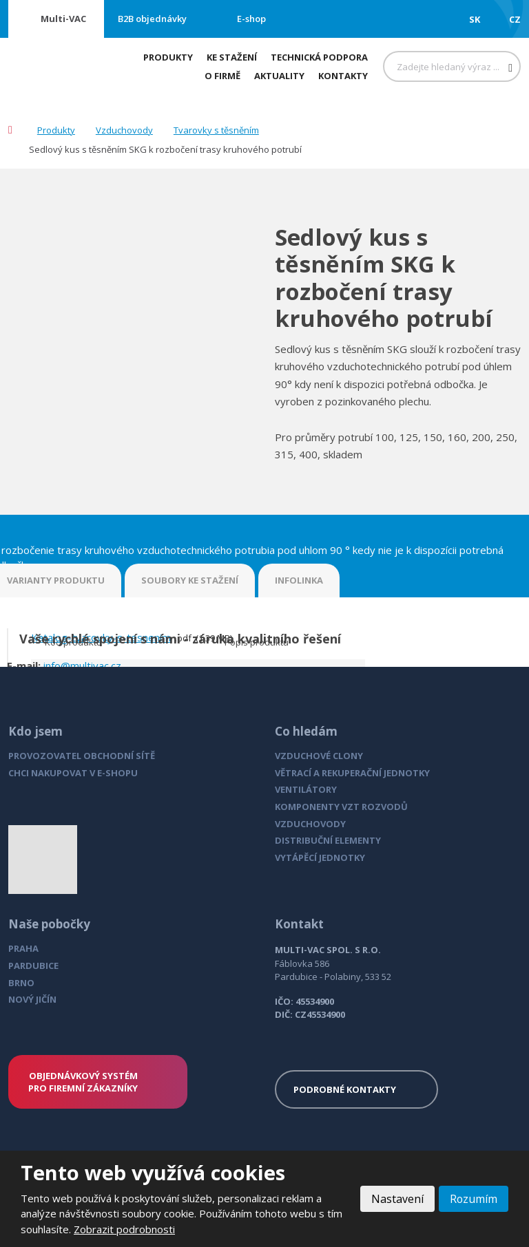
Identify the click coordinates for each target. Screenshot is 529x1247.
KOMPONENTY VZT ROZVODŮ (341, 806)
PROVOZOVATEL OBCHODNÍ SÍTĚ (81, 755)
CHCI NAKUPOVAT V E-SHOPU (73, 773)
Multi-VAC (63, 18)
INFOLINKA (299, 580)
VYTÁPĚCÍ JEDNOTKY (320, 857)
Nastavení (397, 1198)
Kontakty (343, 76)
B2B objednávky (152, 18)
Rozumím (473, 1198)
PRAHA (23, 948)
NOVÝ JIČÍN (32, 999)
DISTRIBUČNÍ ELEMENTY (328, 840)
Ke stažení (232, 57)
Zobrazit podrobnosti (124, 1229)
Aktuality (279, 76)
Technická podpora (319, 57)
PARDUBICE (33, 965)
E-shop (251, 18)
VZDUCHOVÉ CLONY (319, 755)
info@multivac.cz (82, 665)
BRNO (21, 983)
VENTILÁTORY (306, 789)
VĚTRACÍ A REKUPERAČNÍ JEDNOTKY (352, 773)
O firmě (222, 76)
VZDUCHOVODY (310, 824)
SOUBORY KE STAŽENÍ (189, 580)
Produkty (168, 57)
